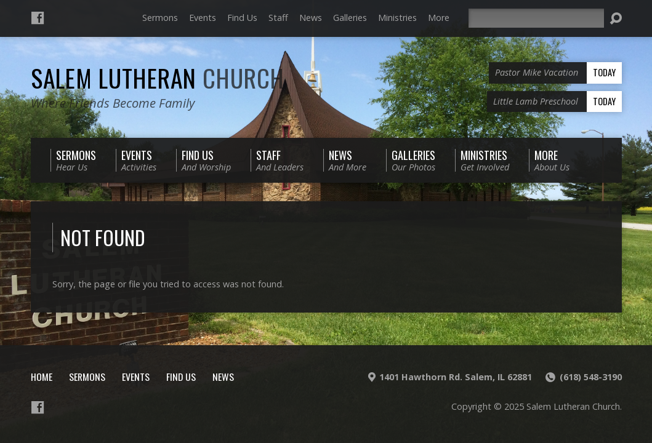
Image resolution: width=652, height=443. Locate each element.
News (310, 17)
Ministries (397, 17)
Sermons (160, 17)
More (438, 17)
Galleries (350, 17)
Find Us (242, 17)
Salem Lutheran (157, 77)
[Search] (536, 18)
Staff (278, 17)
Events (202, 17)
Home (41, 376)
